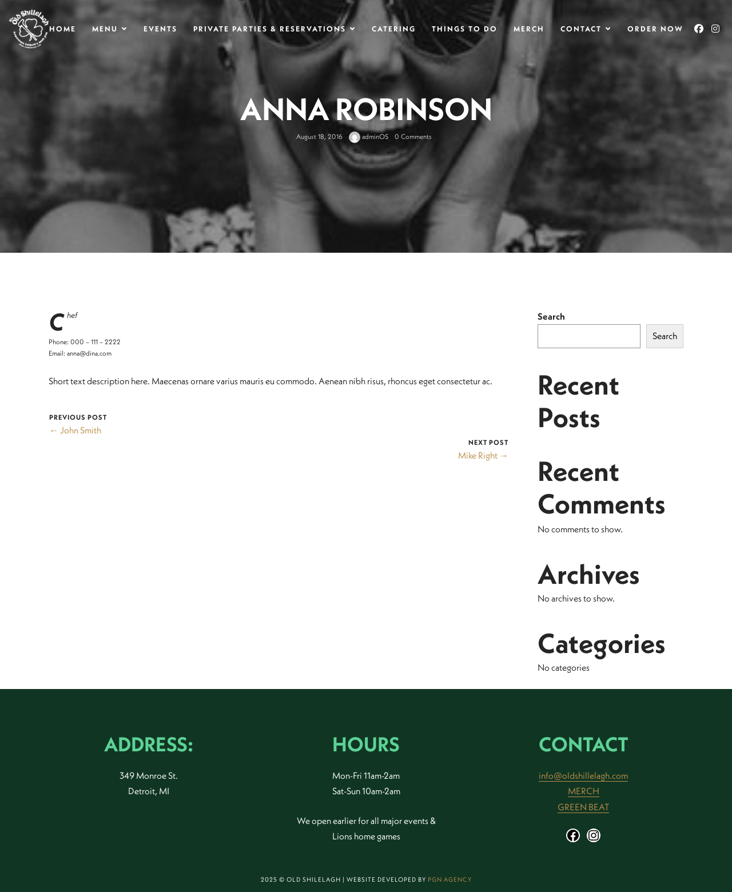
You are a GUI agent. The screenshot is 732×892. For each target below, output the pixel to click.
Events (160, 28)
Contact (581, 28)
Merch (529, 28)
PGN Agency (450, 879)
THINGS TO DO (465, 28)
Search (551, 316)
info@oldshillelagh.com (583, 775)
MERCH (583, 791)
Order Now (655, 28)
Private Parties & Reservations (269, 28)
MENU (105, 28)
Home (62, 28)
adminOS (368, 136)
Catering (394, 28)
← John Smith (75, 430)
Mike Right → (483, 455)
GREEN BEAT (583, 807)
